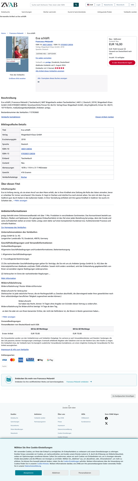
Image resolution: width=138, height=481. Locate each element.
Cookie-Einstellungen (71, 461)
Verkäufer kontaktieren (10, 117)
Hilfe (132, 5)
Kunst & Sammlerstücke (77, 12)
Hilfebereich (85, 418)
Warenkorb (14, 433)
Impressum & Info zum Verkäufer (15, 349)
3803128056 (47, 45)
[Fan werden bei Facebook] (106, 418)
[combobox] (51, 5)
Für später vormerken (43, 58)
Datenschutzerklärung (65, 429)
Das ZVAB (61, 418)
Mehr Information (8, 278)
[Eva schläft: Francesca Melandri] (17, 54)
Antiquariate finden (104, 12)
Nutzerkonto (108, 5)
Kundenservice (85, 422)
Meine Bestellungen (17, 429)
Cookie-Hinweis (63, 437)
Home (3, 33)
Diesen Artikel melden (104, 117)
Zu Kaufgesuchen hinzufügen (123, 396)
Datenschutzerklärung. (33, 466)
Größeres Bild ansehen (17, 78)
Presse (60, 422)
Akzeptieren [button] (28, 473)
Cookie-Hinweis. (43, 464)
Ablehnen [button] (56, 473)
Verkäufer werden (130, 12)
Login (98, 5)
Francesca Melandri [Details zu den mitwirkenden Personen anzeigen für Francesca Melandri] (16, 33)
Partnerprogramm (40, 422)
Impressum (61, 425)
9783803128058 (28, 153)
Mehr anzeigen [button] (21, 200)
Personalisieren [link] (85, 473)
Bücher (24, 177)
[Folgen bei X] (106, 423)
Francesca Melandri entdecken (79, 382)
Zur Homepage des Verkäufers (13, 227)
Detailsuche (5, 12)
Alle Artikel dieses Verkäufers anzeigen (50, 71)
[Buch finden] (76, 5)
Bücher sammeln (49, 12)
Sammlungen (27, 12)
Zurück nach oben (69, 408)
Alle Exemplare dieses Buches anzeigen (52, 78)
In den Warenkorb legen (122, 62)
